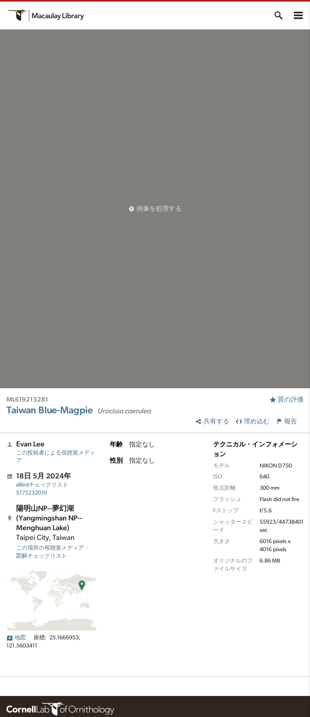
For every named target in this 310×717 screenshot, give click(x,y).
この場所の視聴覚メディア (50, 548)
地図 (16, 638)
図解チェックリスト (41, 556)
